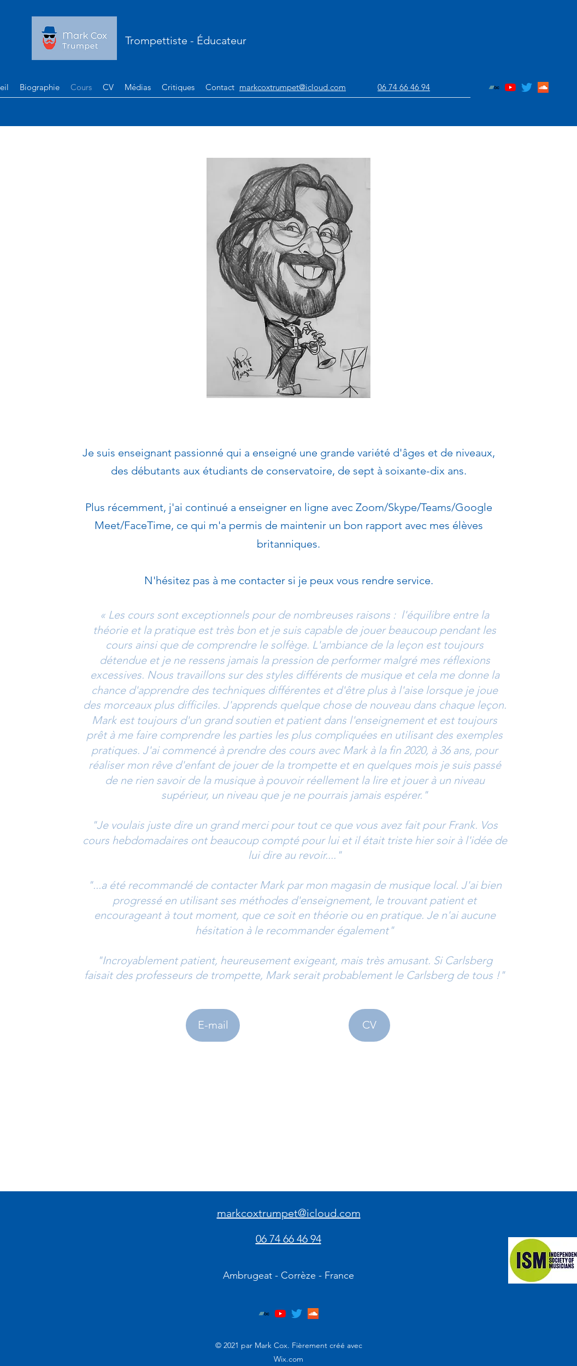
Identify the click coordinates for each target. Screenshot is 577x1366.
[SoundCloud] (543, 87)
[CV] (369, 1025)
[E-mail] (213, 1025)
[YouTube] (510, 87)
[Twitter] (526, 87)
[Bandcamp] (493, 87)
